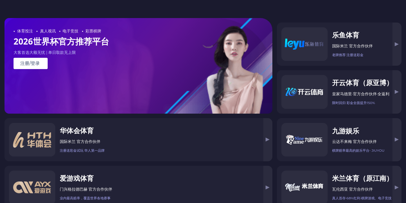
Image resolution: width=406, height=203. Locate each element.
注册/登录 (30, 63)
